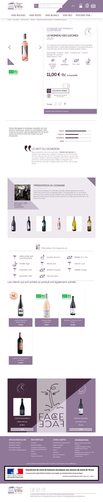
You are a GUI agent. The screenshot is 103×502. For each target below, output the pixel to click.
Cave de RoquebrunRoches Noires (20, 321)
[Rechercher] (50, 6)
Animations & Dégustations (17, 450)
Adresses (56, 452)
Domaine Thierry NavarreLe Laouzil (21, 359)
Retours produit (58, 445)
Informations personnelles (61, 443)
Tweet (60, 104)
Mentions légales (36, 445)
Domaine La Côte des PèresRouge (72, 321)
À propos (34, 454)
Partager (55, 104)
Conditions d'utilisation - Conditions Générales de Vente (39, 449)
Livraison (34, 443)
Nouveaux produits (15, 443)
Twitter (38, 490)
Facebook (32, 490)
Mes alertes (56, 457)
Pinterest (65, 104)
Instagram (43, 490)
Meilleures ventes (14, 445)
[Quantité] (65, 86)
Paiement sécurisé (37, 456)
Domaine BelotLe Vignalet (46, 321)
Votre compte (59, 440)
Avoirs (55, 450)
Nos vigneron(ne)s (15, 447)
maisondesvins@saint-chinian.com (82, 455)
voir (22, 429)
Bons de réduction (59, 454)
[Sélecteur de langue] (73, 6)
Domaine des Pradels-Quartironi (20, 205)
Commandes (57, 447)
